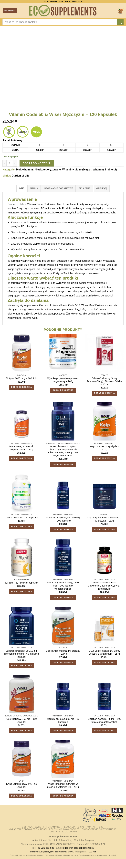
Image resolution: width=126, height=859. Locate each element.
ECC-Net (92, 852)
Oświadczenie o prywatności (99, 829)
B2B (101, 827)
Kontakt (92, 827)
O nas (81, 827)
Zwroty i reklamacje (47, 827)
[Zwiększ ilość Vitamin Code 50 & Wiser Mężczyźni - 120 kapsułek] (15, 163)
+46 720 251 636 (45, 848)
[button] (10, 10)
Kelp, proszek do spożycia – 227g (104, 448)
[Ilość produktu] (9, 163)
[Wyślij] (120, 22)
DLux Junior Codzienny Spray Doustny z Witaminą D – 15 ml (104, 652)
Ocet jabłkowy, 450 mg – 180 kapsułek (21, 720)
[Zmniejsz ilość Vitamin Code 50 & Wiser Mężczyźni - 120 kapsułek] (4, 163)
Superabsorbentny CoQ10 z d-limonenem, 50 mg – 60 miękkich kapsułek (21, 653)
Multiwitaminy (24, 169)
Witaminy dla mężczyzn (76, 169)
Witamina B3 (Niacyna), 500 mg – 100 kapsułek (63, 519)
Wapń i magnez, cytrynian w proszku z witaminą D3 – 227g (63, 785)
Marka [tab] (34, 188)
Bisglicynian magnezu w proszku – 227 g (63, 652)
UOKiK (71, 852)
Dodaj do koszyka (37, 163)
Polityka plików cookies (64, 829)
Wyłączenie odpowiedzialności (28, 829)
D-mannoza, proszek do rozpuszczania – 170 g (21, 448)
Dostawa (27, 827)
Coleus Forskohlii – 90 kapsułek (21, 517)
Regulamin (69, 827)
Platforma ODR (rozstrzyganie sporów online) (48, 852)
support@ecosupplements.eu (78, 848)
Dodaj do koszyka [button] (21, 387)
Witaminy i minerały (105, 169)
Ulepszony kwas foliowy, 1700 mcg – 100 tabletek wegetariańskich (63, 585)
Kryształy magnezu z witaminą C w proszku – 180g (104, 519)
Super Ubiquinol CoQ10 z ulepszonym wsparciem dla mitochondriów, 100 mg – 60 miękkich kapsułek (63, 451)
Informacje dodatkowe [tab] (58, 188)
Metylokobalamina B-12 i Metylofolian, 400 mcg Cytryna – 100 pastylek (104, 585)
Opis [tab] (21, 188)
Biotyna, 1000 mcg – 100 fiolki (21, 378)
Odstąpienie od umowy (63, 832)
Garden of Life (20, 175)
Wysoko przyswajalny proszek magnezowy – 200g (63, 380)
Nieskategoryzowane (48, 169)
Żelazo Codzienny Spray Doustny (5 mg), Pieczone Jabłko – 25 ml (104, 381)
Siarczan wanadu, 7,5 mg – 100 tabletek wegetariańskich (104, 720)
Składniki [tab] (85, 188)
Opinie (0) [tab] (101, 188)
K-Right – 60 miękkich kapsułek (21, 582)
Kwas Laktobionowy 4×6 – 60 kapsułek (21, 785)
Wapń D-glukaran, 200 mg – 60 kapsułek (63, 720)
